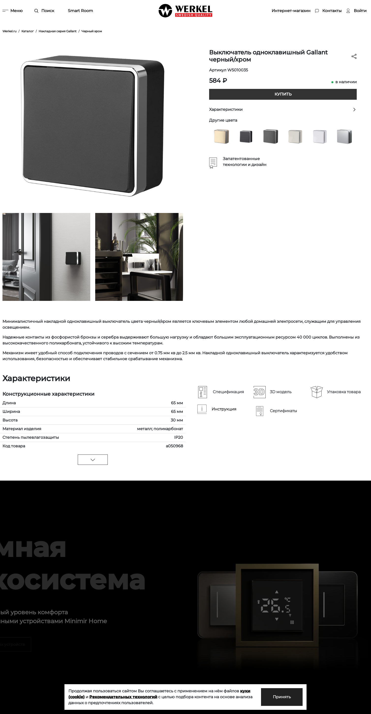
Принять (282, 697)
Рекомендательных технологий (123, 697)
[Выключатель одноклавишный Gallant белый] (319, 136)
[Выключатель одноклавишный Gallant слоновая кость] (295, 136)
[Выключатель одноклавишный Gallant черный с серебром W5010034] (246, 136)
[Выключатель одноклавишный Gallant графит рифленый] (270, 136)
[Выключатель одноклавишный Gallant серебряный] (344, 136)
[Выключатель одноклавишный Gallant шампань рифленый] (221, 136)
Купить (283, 94)
